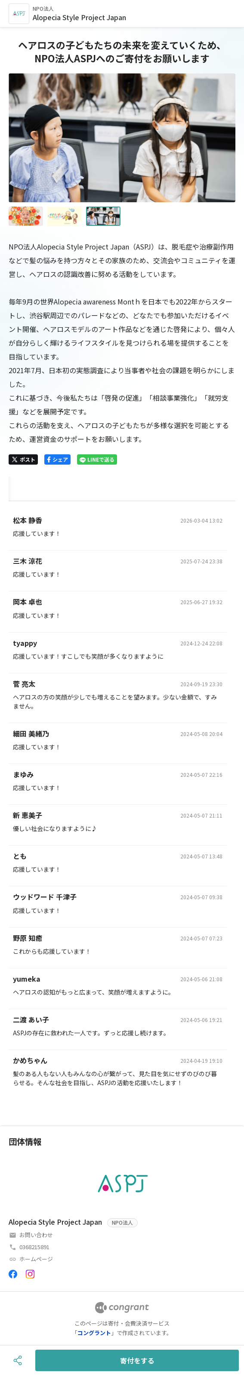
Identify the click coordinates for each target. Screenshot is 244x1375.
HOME (18, 487)
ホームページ (36, 1259)
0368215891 (34, 1247)
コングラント (94, 1333)
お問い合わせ (36, 1235)
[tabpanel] (122, 804)
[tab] (18, 487)
